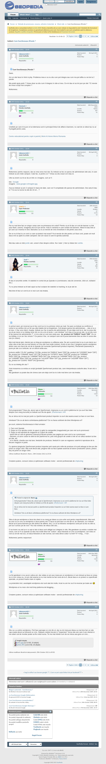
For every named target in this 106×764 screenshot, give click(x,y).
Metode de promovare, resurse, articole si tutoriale (36, 24)
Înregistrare (91, 2)
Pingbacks (37, 729)
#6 (96, 303)
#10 (96, 607)
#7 (96, 385)
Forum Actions (35, 18)
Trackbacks (37, 727)
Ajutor (80, 2)
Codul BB (36, 715)
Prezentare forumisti (68, 32)
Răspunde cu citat (90, 97)
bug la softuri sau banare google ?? (36, 672)
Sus (96, 744)
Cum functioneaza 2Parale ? (25, 41)
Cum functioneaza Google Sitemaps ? (22, 706)
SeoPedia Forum (82, 744)
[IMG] (40, 720)
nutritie (80, 243)
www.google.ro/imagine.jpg (26, 184)
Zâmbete (36, 717)
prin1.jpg (20, 643)
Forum (12, 15)
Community (23, 18)
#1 (96, 49)
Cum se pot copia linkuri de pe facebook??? (66, 672)
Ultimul (94, 36)
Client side (60, 24)
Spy (37, 15)
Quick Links (46, 18)
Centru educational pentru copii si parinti (24, 136)
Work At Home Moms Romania (54, 136)
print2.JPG (21, 645)
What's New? (25, 15)
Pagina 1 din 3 (74, 36)
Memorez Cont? (51, 5)
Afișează (92, 45)
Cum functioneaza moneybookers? (21, 700)
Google (16, 182)
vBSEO (60, 757)
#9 (96, 550)
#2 (96, 101)
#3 (96, 148)
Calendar (15, 18)
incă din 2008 (36, 28)
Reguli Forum (37, 735)
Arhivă (91, 744)
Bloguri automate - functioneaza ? (21, 690)
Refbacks (12, 732)
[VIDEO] (36, 722)
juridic (27, 243)
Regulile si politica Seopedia (24, 32)
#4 (96, 202)
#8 (96, 473)
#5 (96, 255)
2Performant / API (59, 412)
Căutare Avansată (93, 18)
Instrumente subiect (81, 45)
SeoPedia (59, 762)
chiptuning (79, 461)
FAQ (9, 18)
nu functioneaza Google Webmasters (22, 695)
